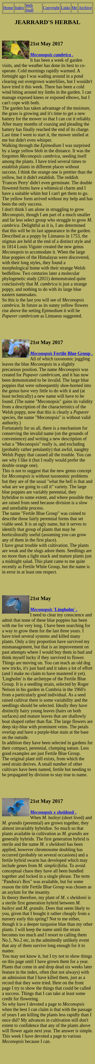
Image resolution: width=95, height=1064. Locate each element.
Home (8, 8)
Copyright (51, 8)
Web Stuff (30, 7)
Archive (85, 8)
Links (65, 8)
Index (19, 8)
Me (74, 8)
